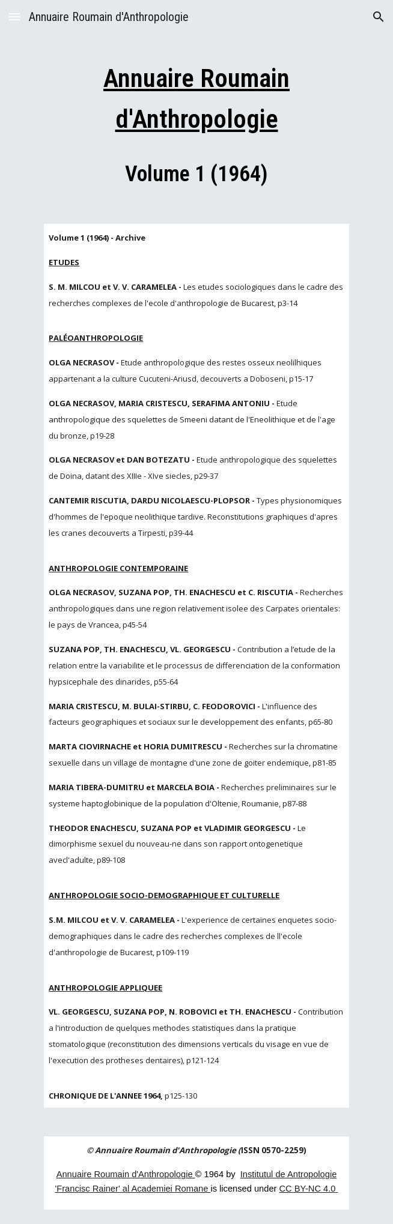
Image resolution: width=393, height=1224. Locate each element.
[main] (196, 122)
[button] (14, 16)
